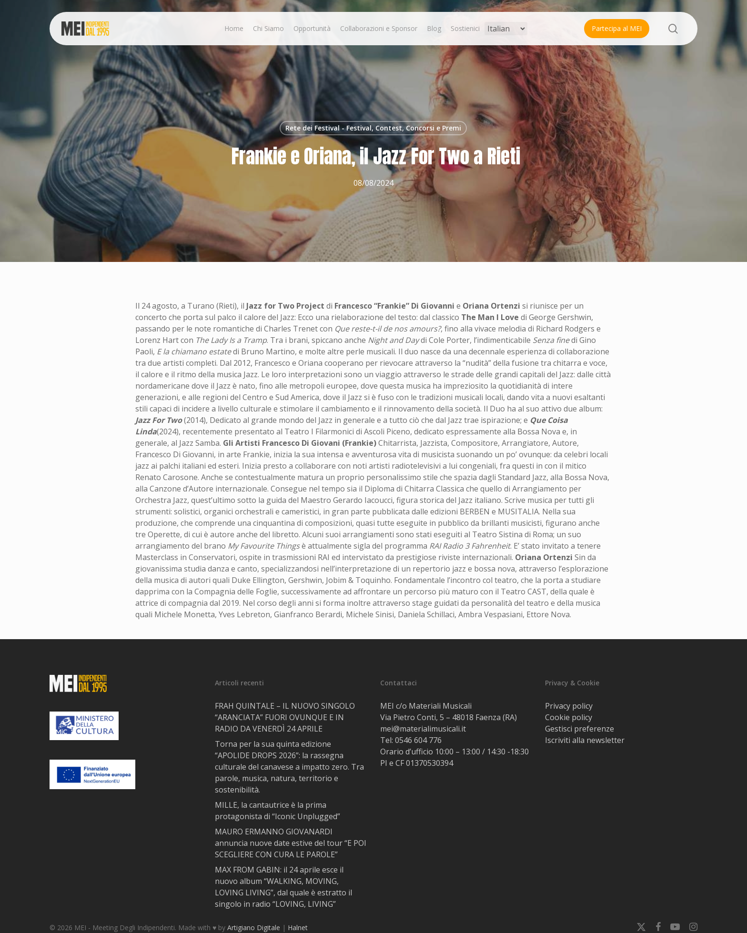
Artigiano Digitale (253, 927)
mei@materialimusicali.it (423, 728)
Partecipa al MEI (617, 28)
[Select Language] (506, 28)
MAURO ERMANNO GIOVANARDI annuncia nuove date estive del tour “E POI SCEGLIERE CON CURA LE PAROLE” (290, 843)
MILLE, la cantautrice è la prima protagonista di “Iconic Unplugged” (277, 811)
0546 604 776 (418, 740)
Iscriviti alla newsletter (585, 740)
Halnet (298, 927)
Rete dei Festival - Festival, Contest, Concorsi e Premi (373, 127)
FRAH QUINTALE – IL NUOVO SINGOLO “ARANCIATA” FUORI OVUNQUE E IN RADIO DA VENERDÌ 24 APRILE (285, 717)
